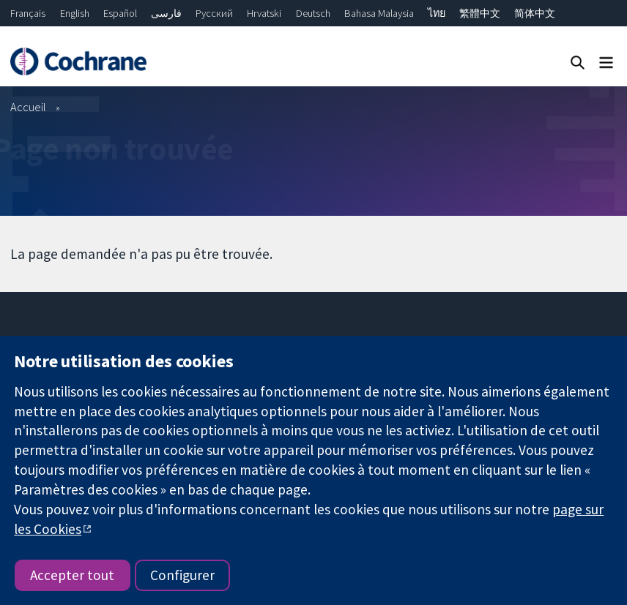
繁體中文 (479, 13)
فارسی (166, 13)
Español (120, 13)
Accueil (28, 106)
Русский (214, 13)
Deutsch (313, 13)
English (74, 13)
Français (27, 13)
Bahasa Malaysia (379, 13)
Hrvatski (264, 13)
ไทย (436, 13)
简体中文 (534, 13)
